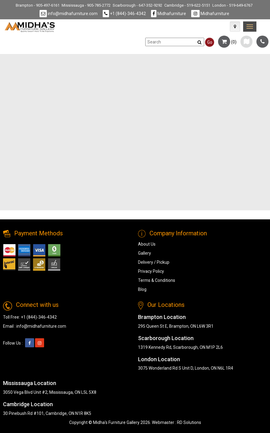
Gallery (144, 253)
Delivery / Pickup (153, 262)
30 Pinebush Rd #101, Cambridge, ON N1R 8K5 (47, 413)
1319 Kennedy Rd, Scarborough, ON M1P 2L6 (180, 347)
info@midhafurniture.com (69, 13)
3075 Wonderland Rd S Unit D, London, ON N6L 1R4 (185, 368)
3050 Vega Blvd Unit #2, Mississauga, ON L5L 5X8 (49, 392)
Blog (142, 289)
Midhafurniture (168, 13)
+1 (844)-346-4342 (124, 13)
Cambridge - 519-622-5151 (187, 5)
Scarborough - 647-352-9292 (137, 5)
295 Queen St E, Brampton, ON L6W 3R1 (176, 326)
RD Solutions (189, 422)
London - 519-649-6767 (232, 5)
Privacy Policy (151, 271)
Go (209, 42)
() (227, 42)
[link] (249, 26)
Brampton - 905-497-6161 (37, 5)
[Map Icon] (235, 26)
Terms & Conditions (156, 280)
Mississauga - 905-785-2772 (86, 5)
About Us (147, 244)
